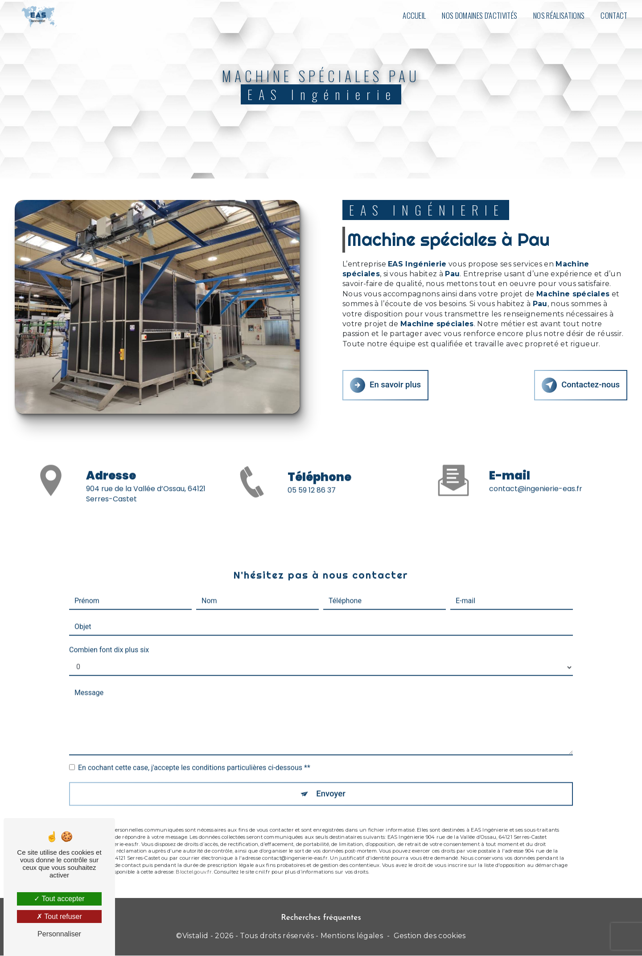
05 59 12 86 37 (312, 503)
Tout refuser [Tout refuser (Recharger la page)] (59, 916)
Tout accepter (59, 898)
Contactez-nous (579, 384)
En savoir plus (386, 384)
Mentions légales (352, 936)
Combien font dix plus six (109, 637)
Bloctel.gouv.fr (193, 860)
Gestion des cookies (430, 936)
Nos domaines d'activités (479, 15)
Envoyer (331, 781)
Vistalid (195, 936)
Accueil (413, 15)
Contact (613, 15)
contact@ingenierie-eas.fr (535, 476)
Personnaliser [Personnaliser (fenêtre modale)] (59, 934)
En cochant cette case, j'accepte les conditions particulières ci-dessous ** (194, 755)
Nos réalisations (558, 15)
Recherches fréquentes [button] (321, 918)
